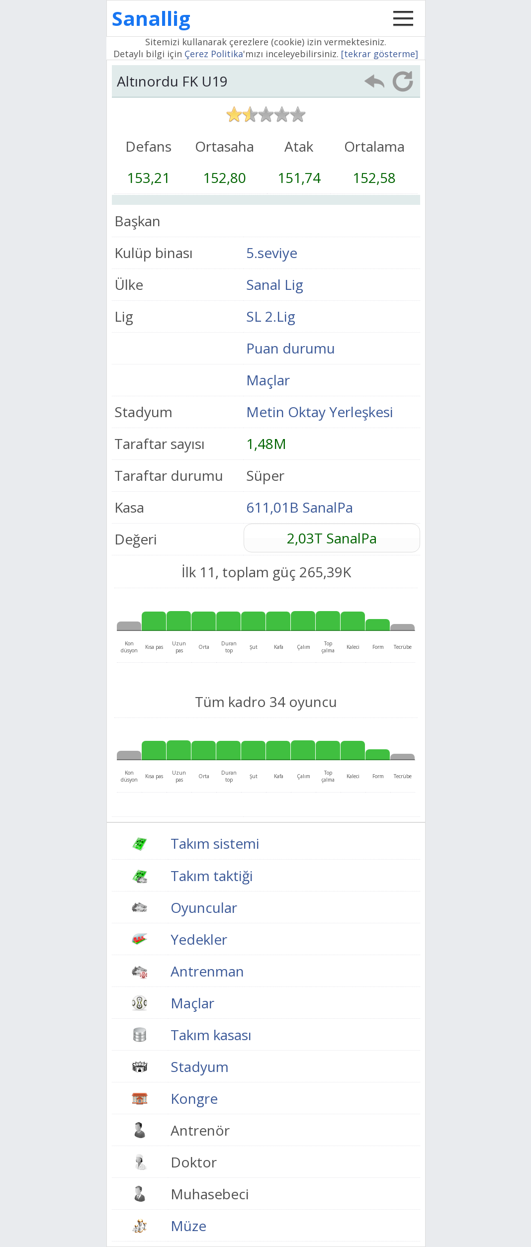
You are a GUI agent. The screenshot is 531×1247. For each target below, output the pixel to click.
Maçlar (268, 379)
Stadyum (200, 1066)
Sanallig (151, 18)
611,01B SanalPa (299, 507)
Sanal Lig (274, 284)
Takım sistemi (215, 843)
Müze (188, 1225)
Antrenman (207, 971)
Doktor (194, 1162)
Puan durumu (290, 348)
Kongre (194, 1098)
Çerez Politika (213, 54)
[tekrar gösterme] (379, 54)
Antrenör (200, 1130)
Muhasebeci (210, 1193)
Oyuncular (204, 907)
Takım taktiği (212, 875)
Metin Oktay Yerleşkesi (319, 411)
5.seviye (271, 252)
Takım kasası (211, 1034)
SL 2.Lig (270, 316)
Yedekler (199, 939)
